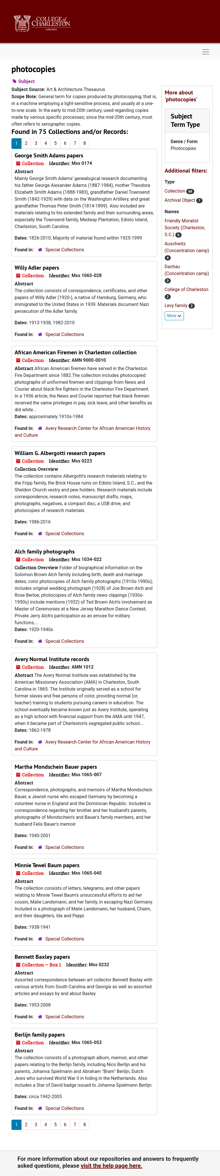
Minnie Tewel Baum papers (47, 865)
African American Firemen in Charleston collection (76, 352)
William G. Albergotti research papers (60, 453)
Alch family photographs (44, 551)
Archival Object (181, 200)
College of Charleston (187, 289)
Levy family (177, 305)
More (174, 315)
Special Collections (64, 249)
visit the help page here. (111, 1165)
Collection (175, 191)
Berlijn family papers (40, 1034)
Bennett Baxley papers (42, 956)
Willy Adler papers (37, 267)
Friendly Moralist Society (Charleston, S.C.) (185, 227)
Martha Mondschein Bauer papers (56, 766)
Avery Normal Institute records (52, 659)
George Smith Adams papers (49, 155)
